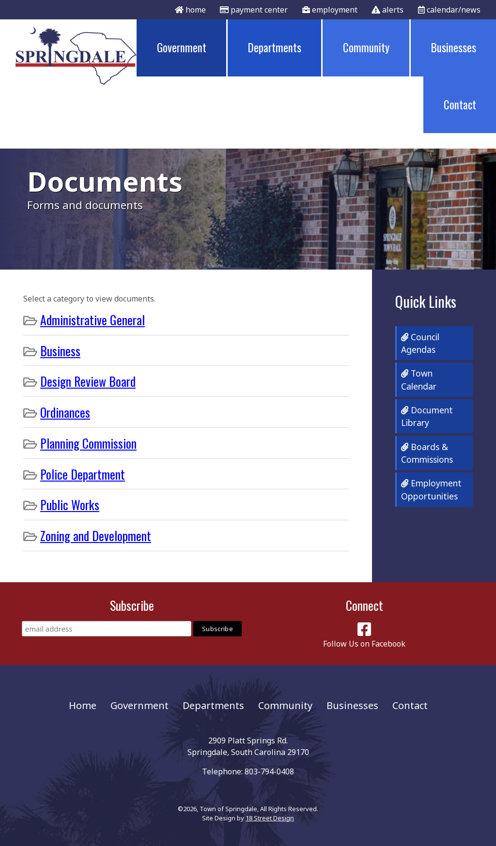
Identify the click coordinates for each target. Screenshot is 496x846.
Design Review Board (88, 381)
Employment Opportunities (431, 489)
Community (366, 47)
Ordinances (65, 412)
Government (181, 47)
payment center (254, 9)
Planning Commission (88, 443)
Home (82, 705)
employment (329, 9)
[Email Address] (106, 628)
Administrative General (92, 319)
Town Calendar (418, 379)
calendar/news (449, 9)
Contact (460, 104)
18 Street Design (270, 818)
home (190, 9)
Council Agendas (420, 343)
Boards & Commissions (427, 453)
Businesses (453, 47)
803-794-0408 (269, 771)
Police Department (82, 474)
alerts (387, 9)
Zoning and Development (95, 535)
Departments (274, 47)
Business (60, 350)
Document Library (427, 416)
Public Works (69, 504)
